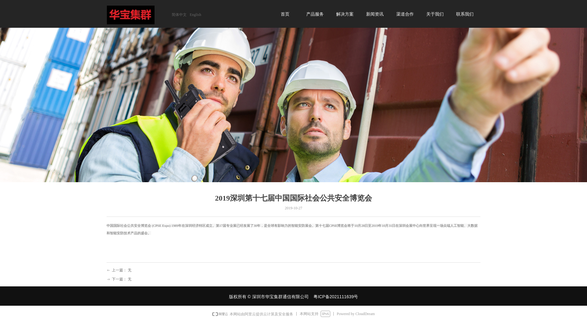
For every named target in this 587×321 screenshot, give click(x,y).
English (195, 14)
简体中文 (179, 14)
